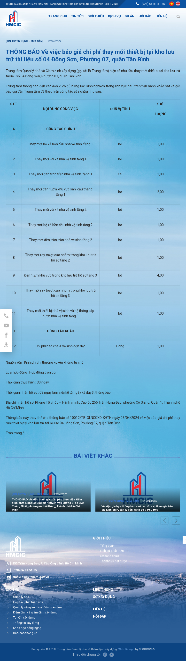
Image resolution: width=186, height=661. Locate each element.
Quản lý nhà (21, 597)
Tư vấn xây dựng (24, 617)
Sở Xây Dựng (104, 597)
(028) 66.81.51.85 (153, 4)
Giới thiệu (102, 538)
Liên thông (103, 590)
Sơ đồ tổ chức (109, 556)
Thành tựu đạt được (113, 561)
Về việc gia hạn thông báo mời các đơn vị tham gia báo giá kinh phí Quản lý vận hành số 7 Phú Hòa (137, 508)
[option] (48, 487)
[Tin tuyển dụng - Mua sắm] (30, 494)
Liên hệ (99, 609)
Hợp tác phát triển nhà (28, 602)
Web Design (126, 649)
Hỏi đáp (99, 616)
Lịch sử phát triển (112, 551)
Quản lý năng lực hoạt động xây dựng (38, 607)
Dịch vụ (12, 590)
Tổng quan (107, 545)
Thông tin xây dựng (26, 623)
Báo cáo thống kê (25, 633)
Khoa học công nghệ (27, 628)
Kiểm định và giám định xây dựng (35, 612)
